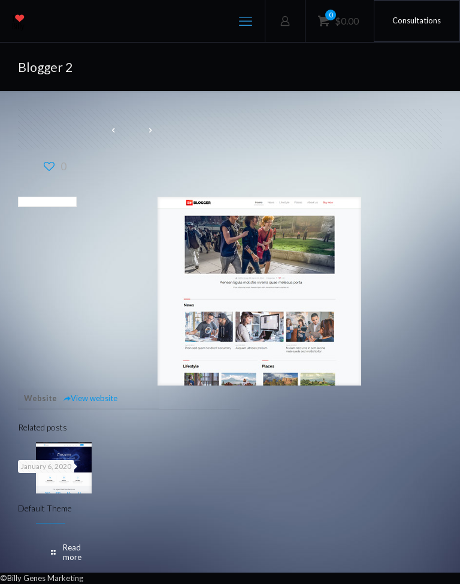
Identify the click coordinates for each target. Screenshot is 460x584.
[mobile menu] (245, 21)
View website (90, 398)
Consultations (416, 20)
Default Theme (45, 508)
